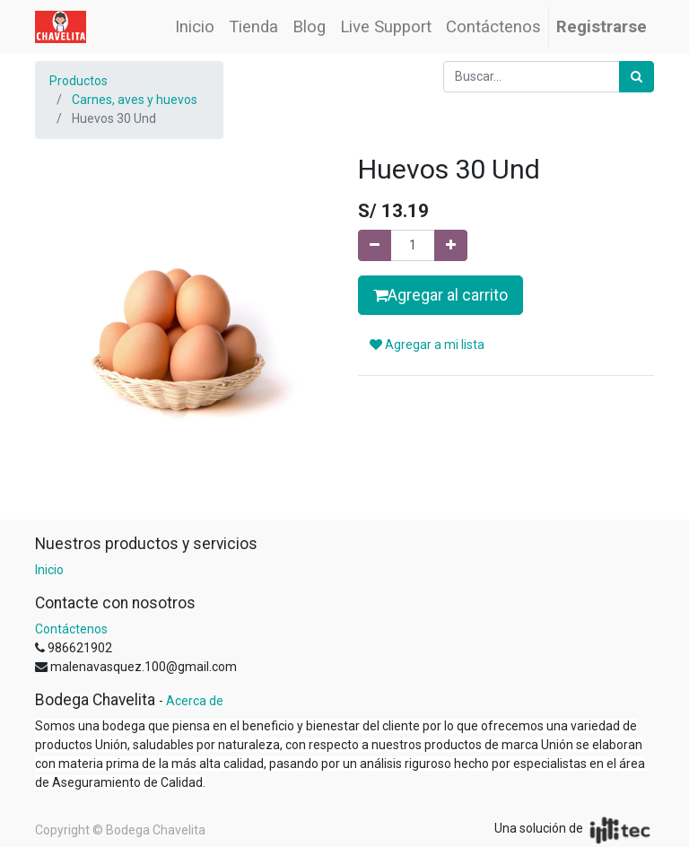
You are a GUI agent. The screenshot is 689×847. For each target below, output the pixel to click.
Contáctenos (71, 629)
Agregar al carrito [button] (440, 295)
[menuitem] (195, 27)
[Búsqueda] (636, 76)
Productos (78, 81)
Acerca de (194, 701)
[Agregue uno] (450, 245)
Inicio (49, 570)
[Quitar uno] (374, 245)
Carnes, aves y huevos (134, 99)
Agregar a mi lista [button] (427, 344)
